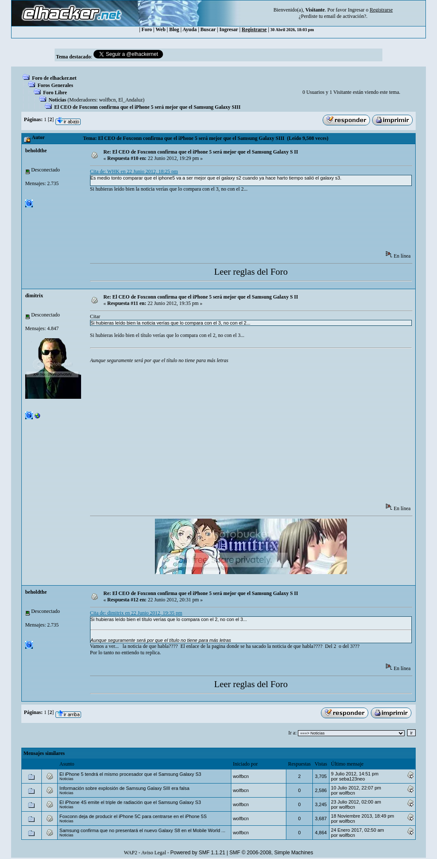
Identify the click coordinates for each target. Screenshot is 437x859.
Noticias (57, 100)
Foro (147, 29)
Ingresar (356, 10)
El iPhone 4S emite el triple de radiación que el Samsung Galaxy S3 (130, 802)
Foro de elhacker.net (54, 78)
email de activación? (345, 16)
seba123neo (352, 778)
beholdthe (36, 151)
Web (161, 29)
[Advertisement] (245, 224)
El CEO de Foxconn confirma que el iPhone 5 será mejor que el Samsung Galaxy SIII (147, 107)
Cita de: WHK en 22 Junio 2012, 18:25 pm (134, 171)
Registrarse (254, 29)
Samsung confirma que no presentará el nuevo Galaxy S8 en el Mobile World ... (142, 830)
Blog (174, 29)
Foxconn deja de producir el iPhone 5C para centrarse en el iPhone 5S (133, 816)
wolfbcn (107, 100)
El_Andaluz (130, 100)
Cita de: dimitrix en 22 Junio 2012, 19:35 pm (136, 613)
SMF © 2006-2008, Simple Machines (271, 853)
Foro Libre (55, 93)
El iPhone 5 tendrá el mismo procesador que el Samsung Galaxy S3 (130, 774)
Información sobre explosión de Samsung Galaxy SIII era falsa (124, 788)
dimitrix (34, 296)
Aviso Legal (153, 853)
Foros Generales (55, 85)
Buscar (208, 29)
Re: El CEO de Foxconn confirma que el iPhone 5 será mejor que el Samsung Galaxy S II (200, 152)
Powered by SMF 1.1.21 (197, 853)
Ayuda (190, 29)
